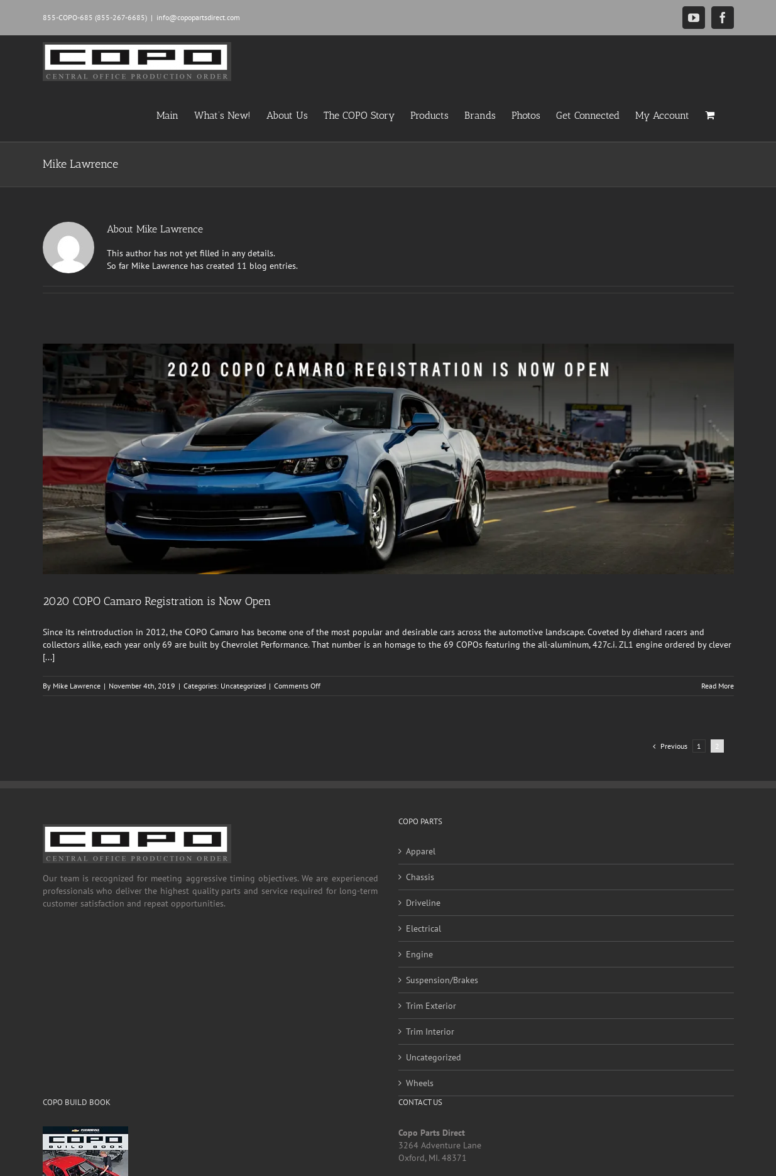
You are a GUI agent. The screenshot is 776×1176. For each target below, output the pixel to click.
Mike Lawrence (77, 685)
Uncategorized (243, 685)
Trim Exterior (431, 1005)
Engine (419, 954)
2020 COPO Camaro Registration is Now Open (157, 601)
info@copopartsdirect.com (198, 17)
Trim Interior (430, 1031)
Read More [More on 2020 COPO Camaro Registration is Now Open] (717, 685)
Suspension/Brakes (442, 980)
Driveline (423, 902)
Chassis (420, 877)
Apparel (420, 851)
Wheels (420, 1083)
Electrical (423, 928)
